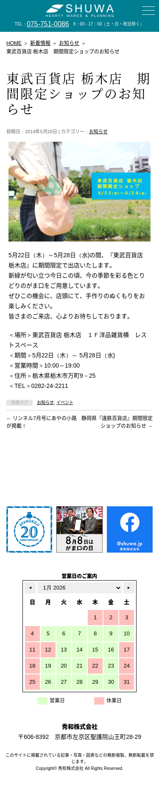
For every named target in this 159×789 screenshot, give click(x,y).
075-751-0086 (48, 24)
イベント (64, 402)
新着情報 (40, 43)
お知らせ (98, 131)
